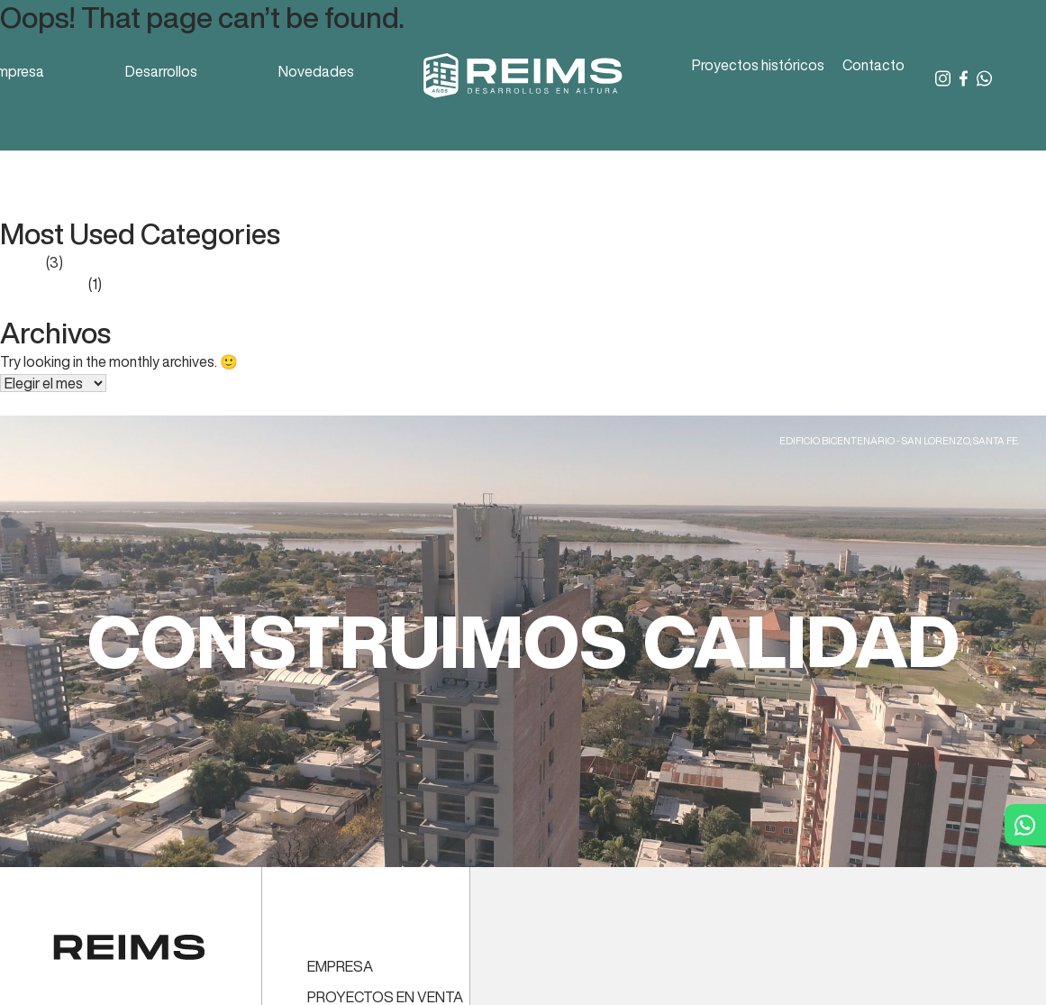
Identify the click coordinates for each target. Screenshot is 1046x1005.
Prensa (21, 262)
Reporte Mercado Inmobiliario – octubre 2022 (144, 185)
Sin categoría (43, 284)
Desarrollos (161, 71)
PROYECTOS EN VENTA (385, 997)
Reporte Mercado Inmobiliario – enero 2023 (137, 163)
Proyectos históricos (758, 65)
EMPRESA (340, 966)
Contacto (873, 65)
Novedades (316, 71)
